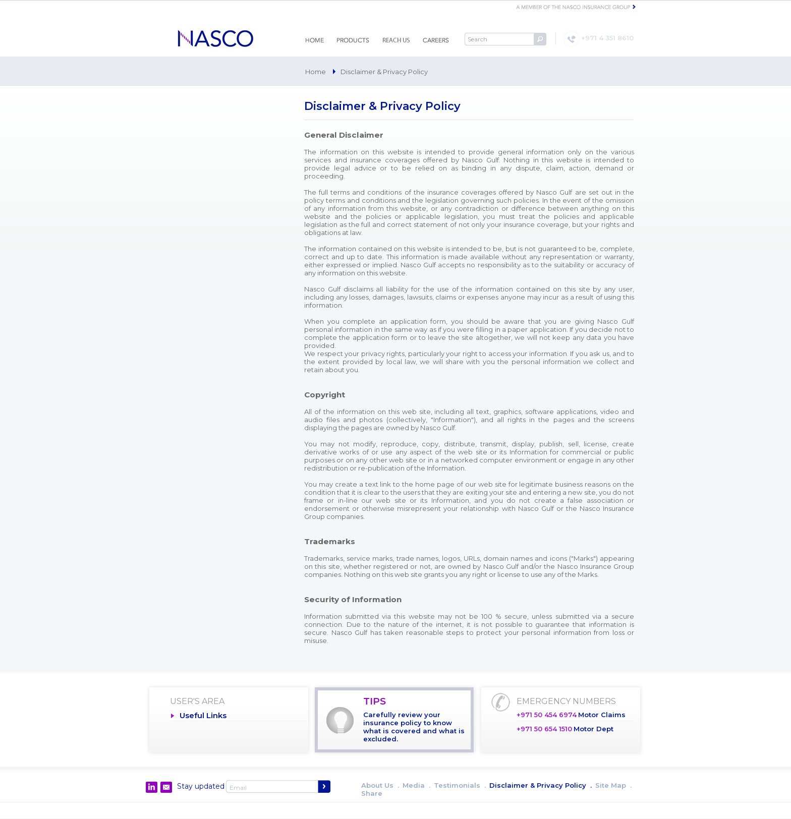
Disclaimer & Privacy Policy (384, 72)
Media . (416, 785)
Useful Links (203, 715)
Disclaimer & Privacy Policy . (540, 785)
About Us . (380, 785)
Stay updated (200, 786)
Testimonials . (460, 785)
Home (315, 72)
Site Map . (613, 785)
